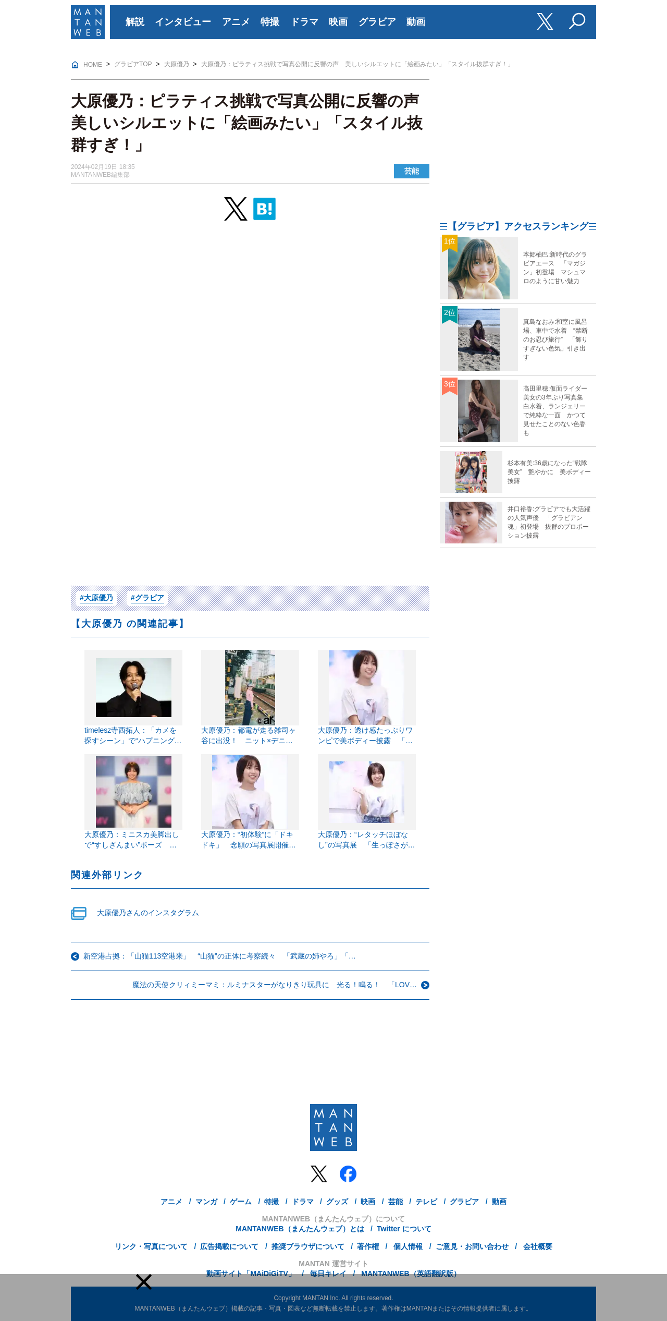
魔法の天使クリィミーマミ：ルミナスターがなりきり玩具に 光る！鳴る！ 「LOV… (274, 984)
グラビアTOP (133, 64)
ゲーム (241, 1201)
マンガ (206, 1201)
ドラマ (304, 22)
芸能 (411, 171)
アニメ (236, 22)
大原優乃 (176, 64)
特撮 (270, 22)
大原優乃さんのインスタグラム (148, 912)
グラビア (377, 22)
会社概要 (536, 1246)
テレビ (426, 1201)
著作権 (368, 1246)
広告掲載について (229, 1246)
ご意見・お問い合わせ (472, 1246)
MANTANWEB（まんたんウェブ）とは (300, 1229)
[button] (144, 1282)
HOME (92, 64)
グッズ (337, 1201)
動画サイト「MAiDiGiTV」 (250, 1273)
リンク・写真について (151, 1246)
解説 (135, 22)
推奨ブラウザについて (307, 1246)
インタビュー (183, 22)
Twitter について (404, 1229)
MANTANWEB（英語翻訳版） (409, 1273)
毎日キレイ (327, 1273)
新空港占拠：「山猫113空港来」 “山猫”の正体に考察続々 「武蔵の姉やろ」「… (219, 956)
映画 (338, 22)
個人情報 (407, 1246)
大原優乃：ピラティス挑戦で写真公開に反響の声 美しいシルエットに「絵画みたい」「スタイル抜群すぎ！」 (357, 64)
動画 (415, 22)
